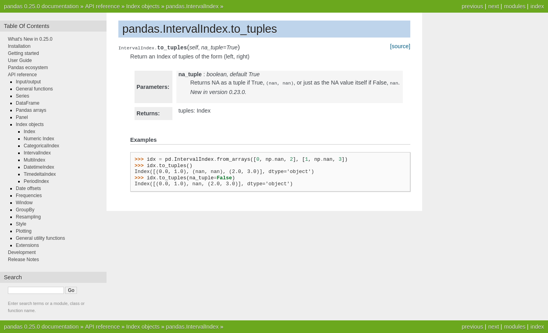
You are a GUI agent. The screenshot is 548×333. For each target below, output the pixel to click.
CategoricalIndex (41, 146)
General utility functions (40, 238)
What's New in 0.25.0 (30, 39)
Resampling (28, 217)
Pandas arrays (31, 110)
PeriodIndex (36, 181)
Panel (22, 117)
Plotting (24, 231)
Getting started (23, 53)
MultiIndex (34, 160)
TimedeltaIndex (40, 174)
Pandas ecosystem (28, 67)
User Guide (20, 60)
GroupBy (25, 210)
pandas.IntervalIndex (192, 6)
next (493, 6)
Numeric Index (39, 138)
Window (24, 202)
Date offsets (28, 188)
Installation (19, 46)
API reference (102, 6)
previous (472, 6)
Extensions (27, 245)
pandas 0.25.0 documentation (41, 6)
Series (22, 96)
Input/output (28, 82)
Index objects (143, 6)
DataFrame (27, 103)
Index (29, 131)
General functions (34, 89)
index (537, 6)
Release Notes (23, 259)
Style (21, 224)
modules (514, 6)
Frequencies (29, 195)
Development (22, 252)
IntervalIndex (37, 153)
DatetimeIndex (39, 167)
